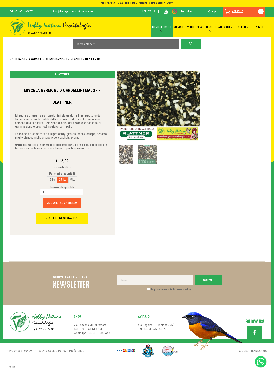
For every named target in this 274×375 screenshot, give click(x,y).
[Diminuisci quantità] (38, 192)
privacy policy (183, 289)
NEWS (200, 27)
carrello (237, 11)
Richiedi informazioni (62, 218)
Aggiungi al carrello (62, 203)
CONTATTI (258, 27)
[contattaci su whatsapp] (260, 361)
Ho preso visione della (170, 289)
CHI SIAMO (244, 27)
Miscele (76, 59)
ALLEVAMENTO (226, 27)
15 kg (51, 179)
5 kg (72, 179)
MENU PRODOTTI (161, 27)
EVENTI (190, 27)
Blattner (92, 59)
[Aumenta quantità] (85, 192)
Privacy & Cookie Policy (50, 351)
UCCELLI (211, 27)
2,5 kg (62, 179)
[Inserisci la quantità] (61, 192)
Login (212, 11)
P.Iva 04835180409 (19, 351)
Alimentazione (56, 59)
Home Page (17, 59)
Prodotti (35, 59)
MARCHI (178, 27)
